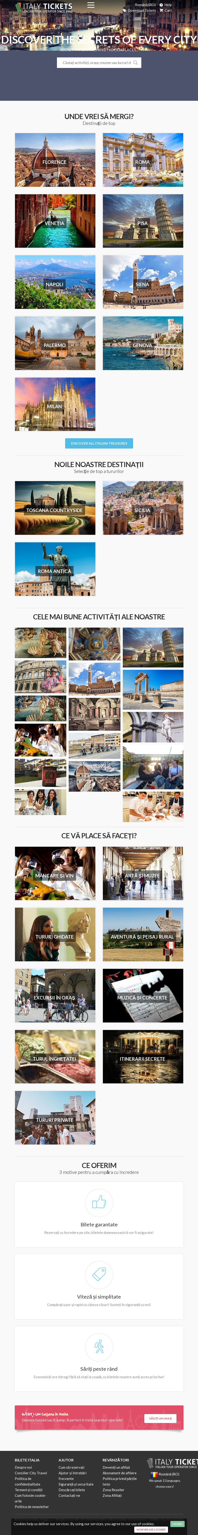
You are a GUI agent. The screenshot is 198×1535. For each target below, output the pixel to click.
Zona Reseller (113, 1490)
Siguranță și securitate (76, 1484)
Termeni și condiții (29, 1490)
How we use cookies (151, 1529)
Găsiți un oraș (160, 1418)
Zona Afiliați (112, 1495)
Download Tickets (139, 10)
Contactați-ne (69, 1495)
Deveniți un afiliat (116, 1467)
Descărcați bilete (72, 1490)
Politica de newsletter (32, 1507)
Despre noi (23, 1467)
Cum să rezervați (71, 1467)
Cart (165, 10)
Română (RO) (145, 5)
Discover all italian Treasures (99, 443)
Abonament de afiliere (120, 1473)
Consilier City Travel (31, 1473)
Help (165, 5)
